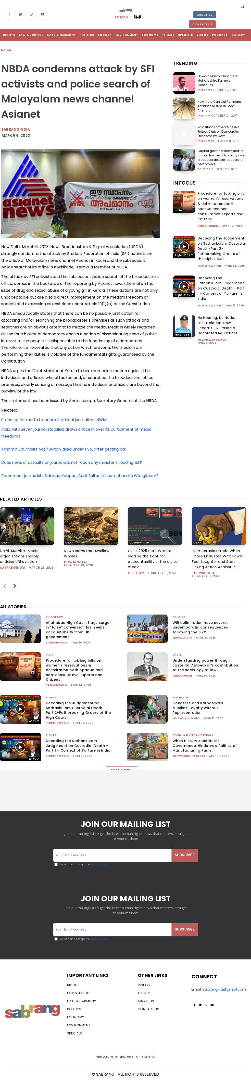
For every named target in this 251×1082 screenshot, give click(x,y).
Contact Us (202, 24)
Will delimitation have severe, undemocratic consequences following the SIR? (200, 627)
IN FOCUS (184, 182)
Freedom (204, 90)
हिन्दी (137, 16)
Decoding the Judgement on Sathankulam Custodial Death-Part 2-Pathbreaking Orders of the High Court (222, 248)
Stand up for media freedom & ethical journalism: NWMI (54, 420)
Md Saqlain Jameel (186, 718)
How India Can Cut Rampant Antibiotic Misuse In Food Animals (219, 106)
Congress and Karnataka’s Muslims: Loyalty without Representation (198, 708)
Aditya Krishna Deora (189, 756)
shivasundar (182, 638)
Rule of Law (54, 617)
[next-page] (15, 586)
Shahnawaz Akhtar (212, 340)
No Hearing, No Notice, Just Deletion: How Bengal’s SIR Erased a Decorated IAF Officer (218, 325)
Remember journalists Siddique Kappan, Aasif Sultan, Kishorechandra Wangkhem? (79, 475)
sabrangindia (208, 226)
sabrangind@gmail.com (224, 989)
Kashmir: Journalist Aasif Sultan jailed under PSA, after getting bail (64, 449)
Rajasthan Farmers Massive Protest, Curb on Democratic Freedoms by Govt (218, 131)
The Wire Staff (205, 573)
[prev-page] (4, 586)
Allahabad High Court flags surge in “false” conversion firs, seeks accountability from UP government (78, 630)
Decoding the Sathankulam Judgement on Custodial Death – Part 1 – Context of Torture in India (221, 288)
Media (6, 50)
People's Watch (209, 266)
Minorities (182, 335)
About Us (204, 15)
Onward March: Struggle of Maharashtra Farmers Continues (218, 80)
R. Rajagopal (76, 562)
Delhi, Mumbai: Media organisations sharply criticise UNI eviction (19, 556)
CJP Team (136, 573)
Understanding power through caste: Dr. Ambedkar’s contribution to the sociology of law (205, 665)
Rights (179, 255)
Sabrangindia (15, 129)
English (121, 16)
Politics (204, 169)
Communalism (139, 542)
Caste (177, 655)
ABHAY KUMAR (182, 676)
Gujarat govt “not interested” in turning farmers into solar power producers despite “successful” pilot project (221, 157)
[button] (242, 6)
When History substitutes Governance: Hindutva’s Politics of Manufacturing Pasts (205, 745)
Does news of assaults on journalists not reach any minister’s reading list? (71, 462)
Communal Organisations (193, 735)
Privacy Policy (98, 865)
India (178, 210)
